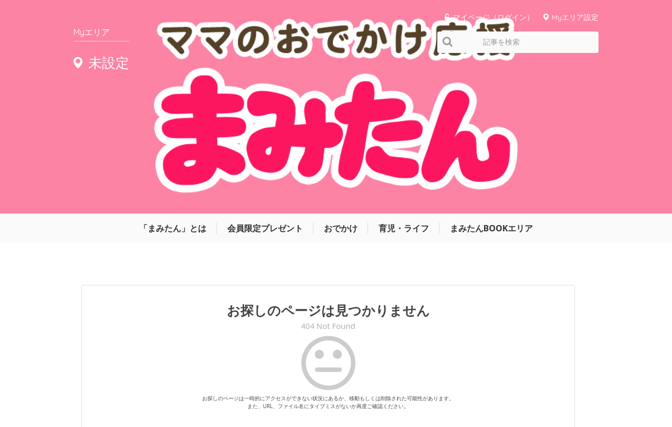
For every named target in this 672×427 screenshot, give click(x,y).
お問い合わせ (520, 386)
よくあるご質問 (576, 386)
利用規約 (472, 386)
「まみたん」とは (172, 77)
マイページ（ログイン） (493, 17)
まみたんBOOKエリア (491, 77)
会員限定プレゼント (265, 77)
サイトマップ (425, 386)
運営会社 (378, 386)
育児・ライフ (404, 77)
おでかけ (341, 77)
